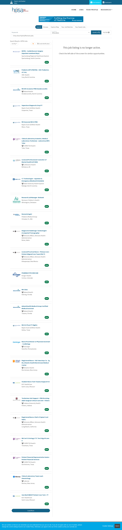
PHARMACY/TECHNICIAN (30, 273)
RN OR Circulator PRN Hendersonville (34, 89)
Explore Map (55, 27)
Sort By (14, 44)
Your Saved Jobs (80, 27)
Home (73, 10)
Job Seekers (95, 2)
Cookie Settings (107, 526)
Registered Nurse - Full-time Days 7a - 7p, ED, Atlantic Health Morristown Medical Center (36, 363)
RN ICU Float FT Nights (29, 325)
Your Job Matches (67, 27)
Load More (30, 511)
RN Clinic (25, 290)
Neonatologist (27, 214)
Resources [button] (106, 10)
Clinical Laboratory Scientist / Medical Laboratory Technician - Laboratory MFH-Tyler (36, 141)
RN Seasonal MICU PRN (30, 122)
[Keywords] (31, 32)
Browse (45, 27)
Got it (117, 526)
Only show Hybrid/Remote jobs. (23, 36)
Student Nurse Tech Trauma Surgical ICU (36, 382)
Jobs (81, 10)
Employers (107, 2)
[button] (106, 32)
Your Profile (92, 10)
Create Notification (43, 44)
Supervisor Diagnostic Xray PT (32, 105)
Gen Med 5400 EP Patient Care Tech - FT (35, 495)
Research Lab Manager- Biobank (33, 197)
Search (39, 27)
